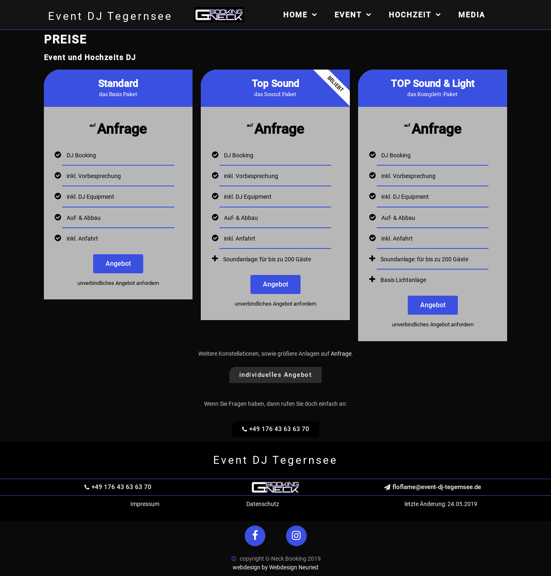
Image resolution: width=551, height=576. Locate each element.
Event (353, 15)
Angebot (118, 264)
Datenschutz (262, 504)
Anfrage (341, 353)
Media (471, 14)
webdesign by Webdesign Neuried (275, 567)
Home (300, 15)
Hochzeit (415, 15)
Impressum (144, 504)
